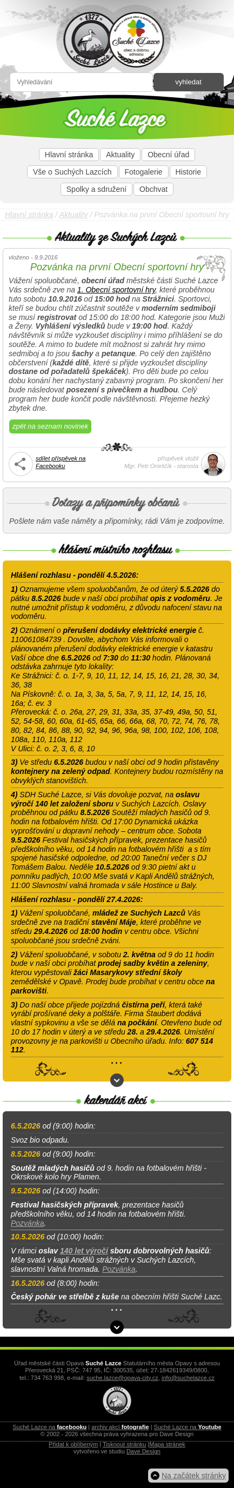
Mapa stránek (167, 1444)
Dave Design (143, 1451)
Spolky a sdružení (96, 189)
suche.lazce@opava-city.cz (122, 1377)
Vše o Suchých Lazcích (72, 172)
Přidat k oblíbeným (73, 1444)
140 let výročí (84, 1250)
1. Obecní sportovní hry (116, 289)
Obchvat (153, 189)
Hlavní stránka (69, 154)
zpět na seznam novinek (50, 426)
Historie (188, 172)
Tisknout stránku (124, 1444)
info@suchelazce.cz (188, 1377)
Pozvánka (27, 1223)
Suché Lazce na (49, 1427)
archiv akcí (120, 1427)
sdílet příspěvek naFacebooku (60, 462)
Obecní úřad (168, 154)
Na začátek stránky (194, 1475)
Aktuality (120, 154)
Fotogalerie (144, 172)
